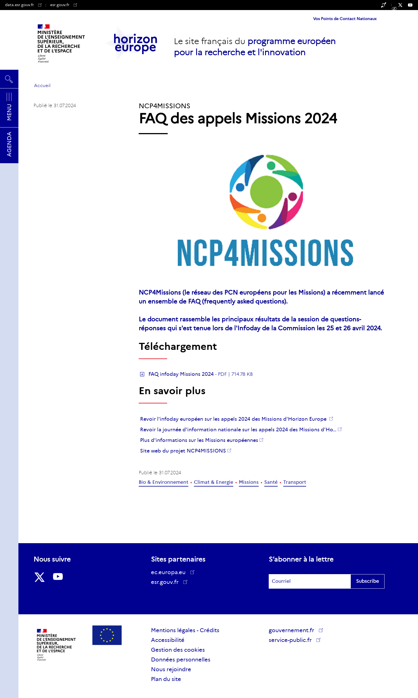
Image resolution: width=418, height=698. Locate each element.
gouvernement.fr (293, 630)
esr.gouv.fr (63, 4)
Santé (271, 482)
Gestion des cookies (178, 649)
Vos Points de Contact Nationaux (344, 18)
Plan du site (166, 679)
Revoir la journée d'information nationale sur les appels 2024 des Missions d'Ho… (238, 430)
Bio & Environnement (163, 482)
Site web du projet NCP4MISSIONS (183, 451)
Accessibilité (167, 640)
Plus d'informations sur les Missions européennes (199, 440)
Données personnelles (180, 659)
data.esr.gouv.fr (23, 4)
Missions (249, 482)
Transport (294, 482)
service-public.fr (292, 641)
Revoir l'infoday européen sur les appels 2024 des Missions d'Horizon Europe (234, 419)
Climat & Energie (213, 482)
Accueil (42, 85)
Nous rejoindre (171, 669)
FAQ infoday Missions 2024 (181, 374)
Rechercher (9, 79)
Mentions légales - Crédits (185, 630)
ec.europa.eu (170, 572)
